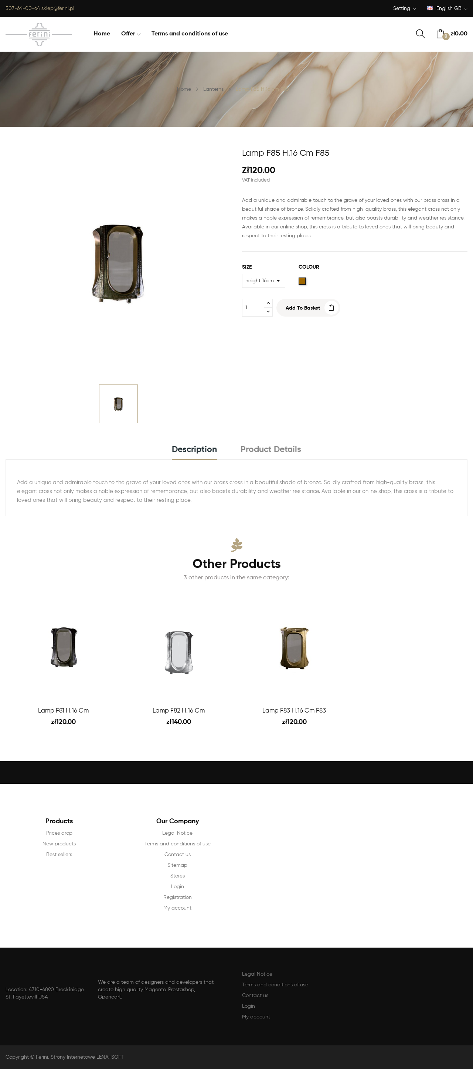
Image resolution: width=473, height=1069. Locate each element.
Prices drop (59, 833)
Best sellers (59, 854)
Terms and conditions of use (177, 843)
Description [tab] (194, 449)
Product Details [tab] (271, 449)
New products (59, 843)
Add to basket (303, 308)
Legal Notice (177, 833)
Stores (177, 876)
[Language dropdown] (447, 9)
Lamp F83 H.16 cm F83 (294, 711)
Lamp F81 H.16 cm (63, 711)
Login (177, 886)
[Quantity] (253, 308)
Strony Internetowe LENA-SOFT (87, 1057)
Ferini (42, 1057)
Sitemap (177, 865)
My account (177, 908)
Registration (177, 897)
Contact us (177, 854)
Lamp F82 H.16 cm (179, 711)
